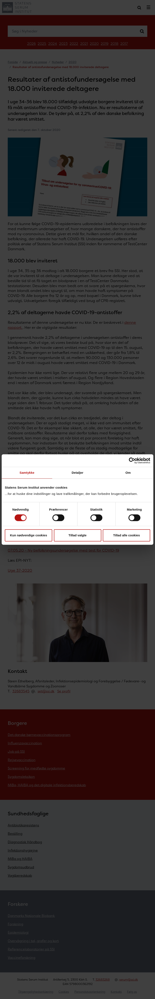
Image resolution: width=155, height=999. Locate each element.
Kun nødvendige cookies (28, 535)
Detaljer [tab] (77, 472)
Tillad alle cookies (126, 535)
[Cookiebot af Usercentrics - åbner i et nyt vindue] (132, 460)
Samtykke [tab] (27, 472)
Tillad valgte (77, 535)
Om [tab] (128, 472)
